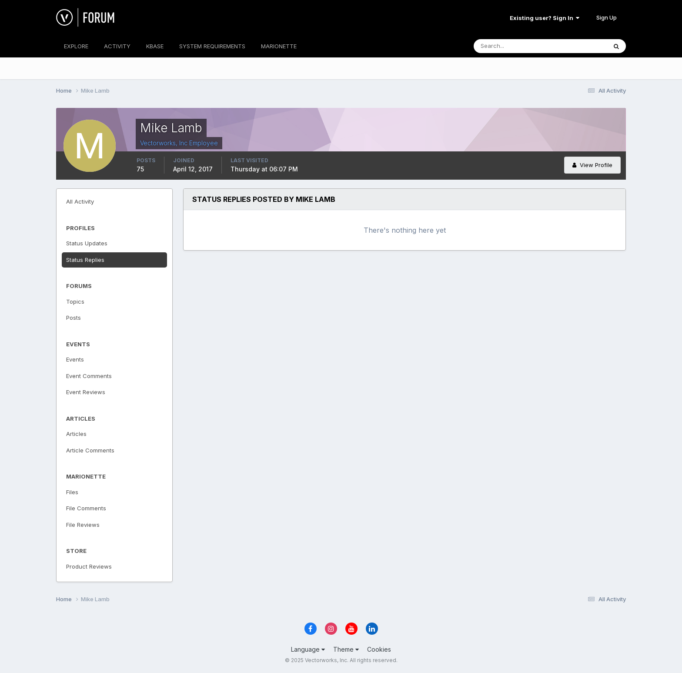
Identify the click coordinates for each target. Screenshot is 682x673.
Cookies (379, 649)
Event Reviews (85, 391)
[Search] (512, 46)
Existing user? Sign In (544, 17)
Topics (75, 301)
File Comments (86, 508)
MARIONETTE (279, 46)
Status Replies (85, 259)
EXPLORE (76, 46)
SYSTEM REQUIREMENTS (212, 46)
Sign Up (606, 17)
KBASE (155, 46)
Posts (73, 317)
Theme (346, 649)
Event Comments (89, 375)
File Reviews (83, 524)
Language (308, 649)
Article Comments (90, 450)
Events (75, 359)
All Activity (80, 201)
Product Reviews (89, 566)
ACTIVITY (117, 46)
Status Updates (86, 243)
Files (72, 492)
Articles (76, 433)
